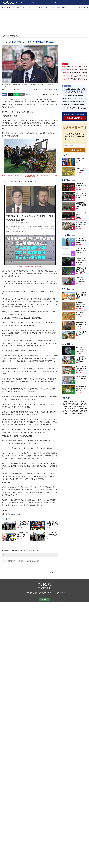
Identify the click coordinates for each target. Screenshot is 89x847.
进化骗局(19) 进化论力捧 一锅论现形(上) (73, 104)
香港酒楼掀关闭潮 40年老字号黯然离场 (81, 185)
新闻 (7, 36)
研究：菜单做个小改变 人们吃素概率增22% (81, 359)
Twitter (10, 94)
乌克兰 (50, 89)
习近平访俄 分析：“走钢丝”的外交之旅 (52, 535)
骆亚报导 (17, 514)
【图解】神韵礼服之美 (81, 159)
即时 (30, 7)
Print (27, 94)
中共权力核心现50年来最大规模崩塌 (72, 98)
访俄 (43, 89)
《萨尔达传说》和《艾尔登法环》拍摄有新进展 (81, 280)
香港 (13, 7)
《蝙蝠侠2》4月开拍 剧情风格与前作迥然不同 (81, 260)
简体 (21, 2)
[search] (43, 2)
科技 (53, 7)
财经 (58, 7)
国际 (18, 7)
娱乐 (63, 7)
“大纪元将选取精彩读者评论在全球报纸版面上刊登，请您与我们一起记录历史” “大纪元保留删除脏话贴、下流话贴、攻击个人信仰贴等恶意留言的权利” (30, 564)
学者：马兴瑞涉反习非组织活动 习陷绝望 (81, 195)
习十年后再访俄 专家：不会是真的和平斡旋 (23, 524)
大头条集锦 (11, 514)
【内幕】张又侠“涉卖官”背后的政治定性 (73, 413)
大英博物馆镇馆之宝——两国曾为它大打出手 (81, 324)
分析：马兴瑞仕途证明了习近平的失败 (73, 92)
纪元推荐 (68, 86)
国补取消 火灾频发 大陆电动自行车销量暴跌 (81, 224)
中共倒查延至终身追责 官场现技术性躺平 (73, 89)
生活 (75, 7)
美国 (8, 7)
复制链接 (22, 94)
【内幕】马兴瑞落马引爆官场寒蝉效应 (73, 95)
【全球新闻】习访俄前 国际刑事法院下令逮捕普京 (52, 524)
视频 (45, 7)
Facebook (4, 94)
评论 (35, 7)
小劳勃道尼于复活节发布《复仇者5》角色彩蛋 (81, 270)
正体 (17, 2)
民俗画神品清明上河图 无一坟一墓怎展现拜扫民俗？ (81, 305)
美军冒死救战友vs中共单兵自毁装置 (81, 205)
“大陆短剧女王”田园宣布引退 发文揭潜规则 (81, 250)
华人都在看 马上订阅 (74, 150)
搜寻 (55, 2)
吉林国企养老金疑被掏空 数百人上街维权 (73, 101)
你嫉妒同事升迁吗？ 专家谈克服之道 (81, 378)
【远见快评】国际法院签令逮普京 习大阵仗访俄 (23, 535)
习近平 (39, 89)
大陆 (3, 7)
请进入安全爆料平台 (74, 118)
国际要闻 (12, 36)
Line (16, 94)
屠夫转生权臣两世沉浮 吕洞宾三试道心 (81, 295)
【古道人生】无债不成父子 (81, 333)
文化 (67, 7)
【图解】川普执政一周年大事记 (81, 169)
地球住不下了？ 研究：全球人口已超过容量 (81, 349)
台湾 (23, 7)
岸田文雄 (55, 89)
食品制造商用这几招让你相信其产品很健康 (81, 369)
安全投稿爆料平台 (33, 550)
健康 (80, 7)
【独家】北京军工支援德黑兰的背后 (72, 406)
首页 (4, 36)
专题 (40, 7)
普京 (46, 89)
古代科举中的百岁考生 (81, 313)
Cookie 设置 (44, 599)
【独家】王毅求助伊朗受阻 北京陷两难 (73, 401)
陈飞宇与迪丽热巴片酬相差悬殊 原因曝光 (81, 241)
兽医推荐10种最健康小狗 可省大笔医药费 (81, 388)
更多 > (73, 86)
